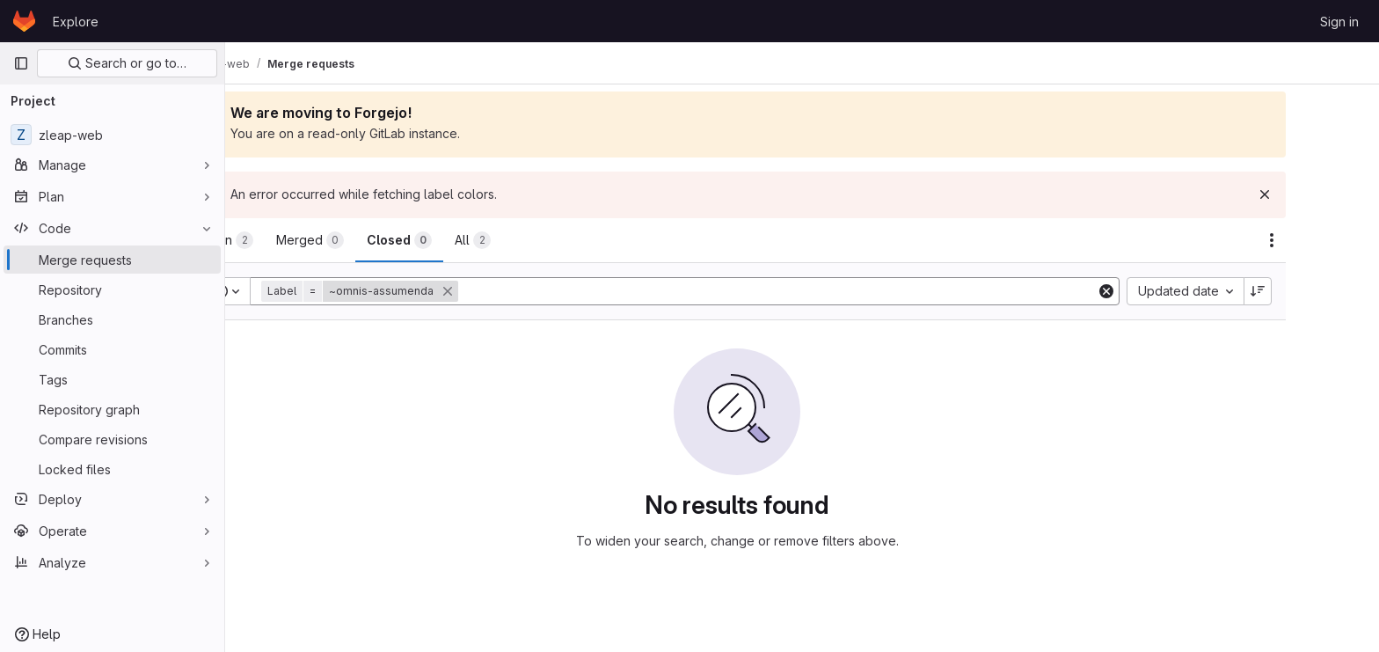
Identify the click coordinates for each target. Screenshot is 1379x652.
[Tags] (112, 379)
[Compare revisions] (112, 439)
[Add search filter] (844, 291)
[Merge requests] (112, 259)
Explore (75, 21)
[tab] (291, 240)
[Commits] (112, 349)
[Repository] (112, 289)
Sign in (1339, 21)
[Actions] (1337, 240)
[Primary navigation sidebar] (21, 63)
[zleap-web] (112, 135)
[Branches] (112, 319)
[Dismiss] (1329, 194)
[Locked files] (112, 469)
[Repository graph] (112, 409)
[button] (426, 291)
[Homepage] (24, 21)
